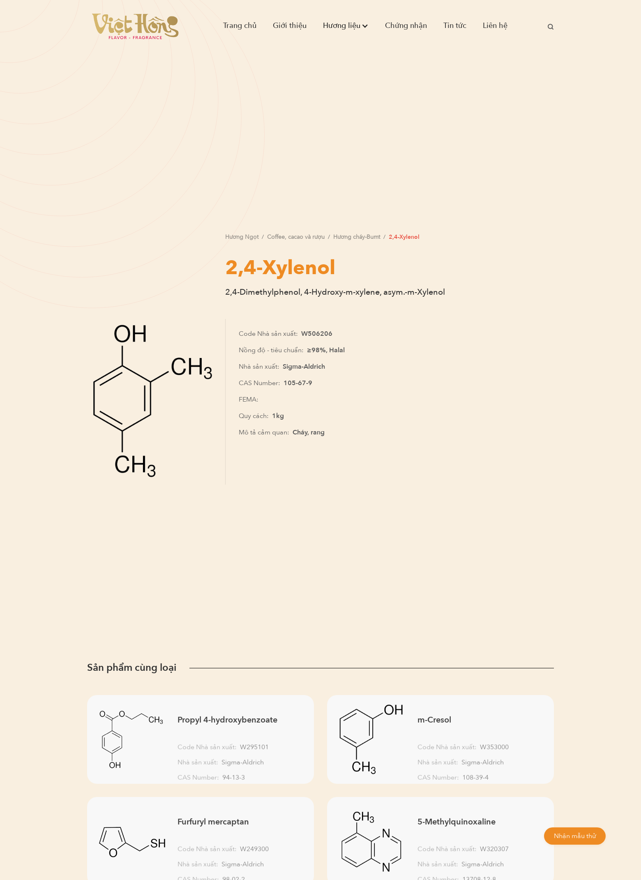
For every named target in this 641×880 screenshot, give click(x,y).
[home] (135, 26)
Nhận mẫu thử (575, 836)
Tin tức (454, 26)
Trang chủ (239, 26)
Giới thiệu (290, 26)
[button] (346, 26)
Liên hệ (495, 26)
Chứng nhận (406, 26)
